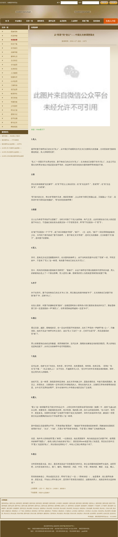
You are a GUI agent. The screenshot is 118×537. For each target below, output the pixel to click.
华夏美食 (14, 102)
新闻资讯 (40, 21)
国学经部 (99, 503)
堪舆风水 (15, 511)
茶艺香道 (14, 98)
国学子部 (112, 503)
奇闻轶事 (14, 40)
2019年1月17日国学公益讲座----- (12, 148)
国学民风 (71, 506)
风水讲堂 (49, 508)
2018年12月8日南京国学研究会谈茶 (13, 156)
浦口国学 (9, 508)
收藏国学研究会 (12, 2)
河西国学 (91, 506)
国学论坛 (37, 506)
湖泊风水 (61, 511)
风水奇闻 (96, 508)
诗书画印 (14, 48)
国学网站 (57, 506)
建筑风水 (48, 511)
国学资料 (31, 506)
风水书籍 (20, 513)
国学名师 (72, 503)
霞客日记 (14, 114)
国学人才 (64, 506)
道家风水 (43, 508)
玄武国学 (77, 506)
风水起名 (36, 508)
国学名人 (92, 503)
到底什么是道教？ (44, 493)
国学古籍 (24, 506)
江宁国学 (104, 506)
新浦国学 (16, 508)
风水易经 (29, 508)
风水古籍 (33, 513)
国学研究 (19, 503)
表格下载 (85, 21)
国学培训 (32, 503)
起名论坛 (113, 513)
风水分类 (73, 513)
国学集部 (4, 506)
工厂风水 (21, 511)
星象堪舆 (14, 31)
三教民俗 (14, 85)
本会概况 (18, 21)
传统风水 (82, 508)
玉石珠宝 (14, 60)
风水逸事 (89, 508)
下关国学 (97, 506)
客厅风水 (41, 511)
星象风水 (8, 511)
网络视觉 (14, 127)
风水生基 (86, 513)
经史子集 (14, 44)
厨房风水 (28, 511)
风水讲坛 (101, 511)
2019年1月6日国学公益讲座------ (12, 152)
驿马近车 (14, 122)
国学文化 (12, 503)
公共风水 (74, 511)
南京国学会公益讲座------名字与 (12, 144)
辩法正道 (14, 110)
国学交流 (44, 506)
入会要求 (74, 21)
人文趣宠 (14, 73)
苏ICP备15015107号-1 (67, 526)
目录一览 (29, 21)
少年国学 (14, 106)
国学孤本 (40, 513)
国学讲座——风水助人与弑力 (11, 136)
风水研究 (69, 508)
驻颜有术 (14, 77)
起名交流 (106, 513)
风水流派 (66, 513)
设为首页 (3, 2)
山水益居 (14, 81)
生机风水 (80, 513)
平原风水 (55, 511)
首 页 (7, 21)
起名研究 (100, 513)
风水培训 (56, 508)
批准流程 (96, 21)
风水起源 (13, 513)
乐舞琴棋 (14, 52)
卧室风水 (35, 511)
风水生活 (7, 513)
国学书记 (17, 506)
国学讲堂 (39, 503)
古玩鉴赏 (14, 65)
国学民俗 (51, 506)
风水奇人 (102, 508)
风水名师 (63, 508)
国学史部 (105, 503)
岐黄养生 (14, 94)
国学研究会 (5, 503)
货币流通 (14, 118)
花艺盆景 (14, 89)
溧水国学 (110, 506)
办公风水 (94, 511)
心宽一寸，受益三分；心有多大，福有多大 (52, 488)
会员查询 (63, 21)
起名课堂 (93, 513)
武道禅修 (14, 36)
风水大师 (109, 508)
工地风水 (68, 511)
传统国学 (65, 503)
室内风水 (53, 513)
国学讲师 (52, 503)
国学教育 (26, 503)
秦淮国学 (84, 506)
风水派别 (60, 513)
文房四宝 (14, 69)
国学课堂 (85, 503)
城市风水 (81, 511)
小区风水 (88, 511)
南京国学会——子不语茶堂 (10, 140)
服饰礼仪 (14, 56)
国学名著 (27, 513)
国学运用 (52, 21)
